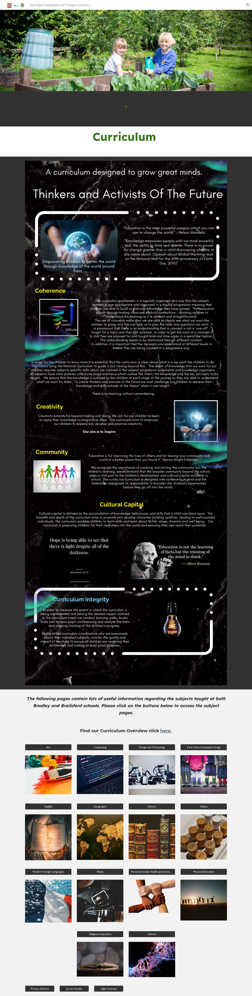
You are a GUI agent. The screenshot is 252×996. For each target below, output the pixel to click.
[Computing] (100, 747)
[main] (126, 141)
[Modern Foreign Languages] (48, 872)
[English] (48, 806)
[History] (152, 806)
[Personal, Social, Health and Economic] (152, 872)
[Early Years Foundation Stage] (204, 747)
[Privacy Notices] (39, 989)
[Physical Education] (204, 872)
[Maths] (204, 806)
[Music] (100, 872)
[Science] (152, 934)
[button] (248, 5)
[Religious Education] (100, 934)
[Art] (48, 747)
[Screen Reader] (74, 989)
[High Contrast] (108, 989)
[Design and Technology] (152, 747)
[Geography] (100, 806)
